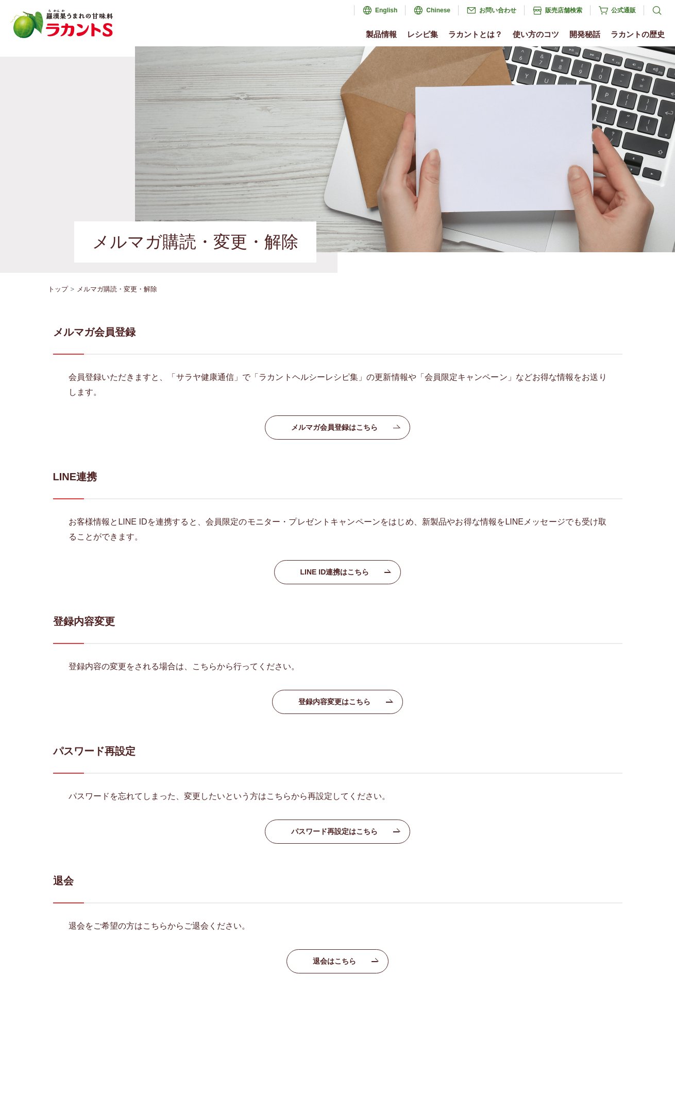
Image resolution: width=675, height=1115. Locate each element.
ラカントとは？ (475, 34)
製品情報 (381, 34)
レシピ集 (422, 34)
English (386, 10)
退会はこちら (345, 961)
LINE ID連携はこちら (345, 572)
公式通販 (623, 10)
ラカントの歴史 (638, 34)
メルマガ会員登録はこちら (345, 427)
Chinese (438, 10)
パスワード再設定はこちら (345, 831)
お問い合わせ (497, 10)
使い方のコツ (536, 34)
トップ (58, 289)
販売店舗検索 (563, 10)
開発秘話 (584, 34)
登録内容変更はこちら (345, 702)
